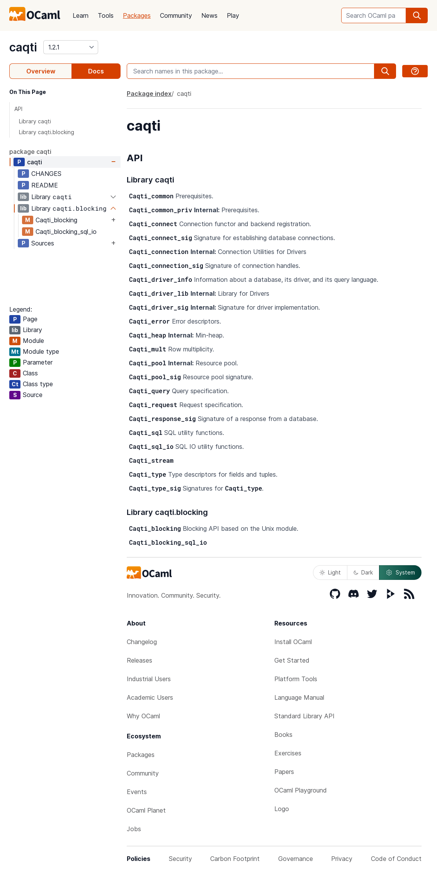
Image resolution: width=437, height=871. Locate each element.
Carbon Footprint (235, 858)
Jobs (134, 829)
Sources (42, 243)
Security (180, 858)
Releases (139, 660)
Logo (281, 809)
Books (283, 734)
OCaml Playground (300, 790)
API (18, 109)
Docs (96, 71)
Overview (40, 71)
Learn (80, 15)
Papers (284, 772)
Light (330, 572)
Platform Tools (295, 679)
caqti (23, 47)
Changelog (142, 642)
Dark (363, 572)
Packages (137, 15)
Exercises (287, 753)
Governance (295, 858)
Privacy (341, 858)
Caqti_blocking (56, 220)
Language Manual (299, 697)
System (400, 572)
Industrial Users (149, 679)
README (44, 185)
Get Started (291, 660)
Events (137, 792)
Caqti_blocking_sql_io (66, 231)
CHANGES (46, 173)
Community (176, 15)
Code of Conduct (396, 858)
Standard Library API (304, 716)
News (209, 15)
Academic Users (150, 697)
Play (233, 15)
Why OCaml (143, 716)
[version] (70, 47)
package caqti (30, 151)
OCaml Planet (146, 810)
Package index (149, 93)
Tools (106, 15)
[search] (417, 15)
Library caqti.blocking (46, 132)
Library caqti (35, 121)
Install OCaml (293, 642)
